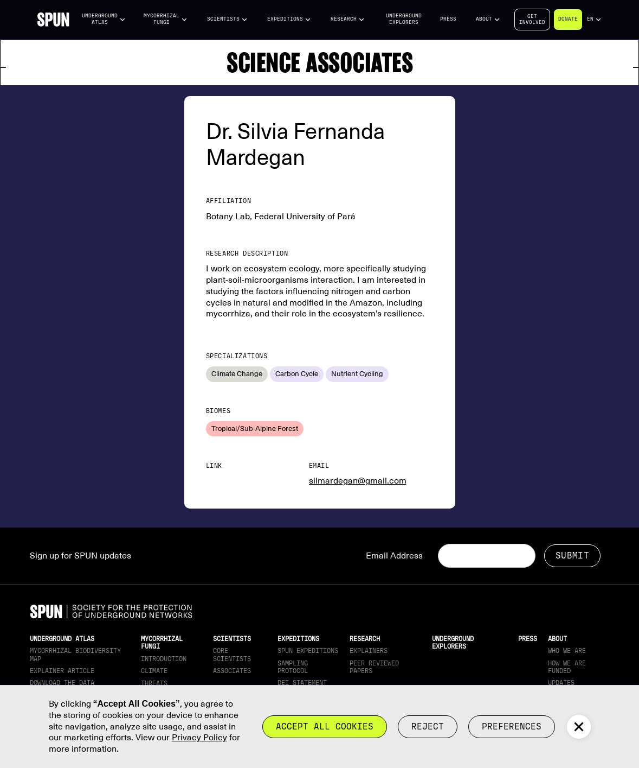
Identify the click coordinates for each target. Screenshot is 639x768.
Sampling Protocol (292, 667)
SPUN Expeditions (307, 651)
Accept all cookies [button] (324, 726)
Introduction (163, 659)
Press (448, 19)
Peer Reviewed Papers (374, 667)
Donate (568, 19)
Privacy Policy (199, 737)
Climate (154, 671)
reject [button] (427, 726)
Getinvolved (532, 19)
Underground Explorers (404, 19)
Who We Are (567, 651)
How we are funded (567, 667)
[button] (103, 19)
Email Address (394, 555)
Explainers (369, 651)
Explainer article (62, 671)
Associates (232, 671)
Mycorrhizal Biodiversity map (75, 654)
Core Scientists (232, 654)
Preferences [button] (511, 726)
